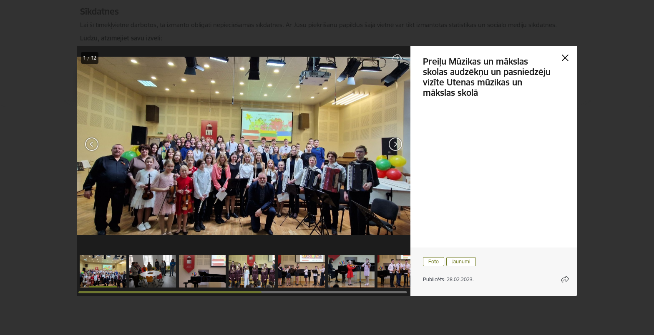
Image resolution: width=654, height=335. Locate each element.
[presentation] (127, 145)
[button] (103, 271)
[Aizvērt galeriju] (565, 58)
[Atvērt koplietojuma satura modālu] (565, 279)
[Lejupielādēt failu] (397, 57)
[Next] (395, 144)
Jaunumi (461, 261)
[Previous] (92, 144)
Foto (433, 261)
